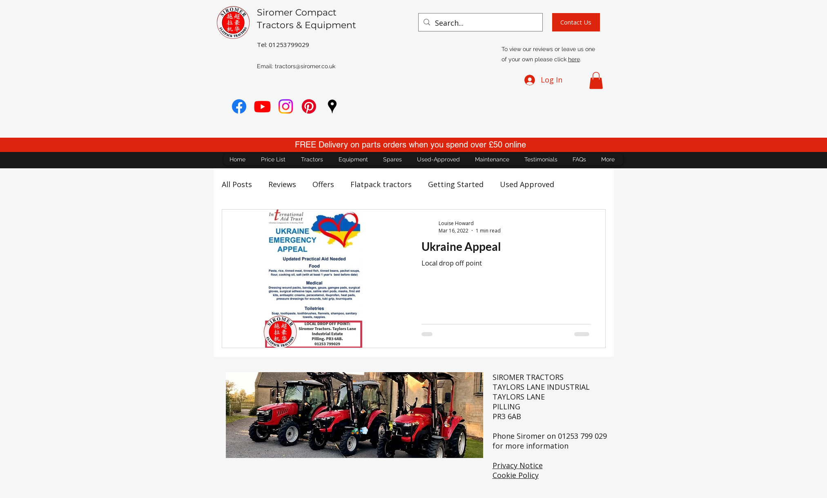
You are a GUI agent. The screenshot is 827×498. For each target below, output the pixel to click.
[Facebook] (239, 106)
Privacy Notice (518, 465)
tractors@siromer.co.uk (305, 66)
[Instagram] (285, 106)
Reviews (282, 184)
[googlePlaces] (332, 106)
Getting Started (456, 184)
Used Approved (527, 184)
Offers (323, 184)
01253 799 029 (582, 436)
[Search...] (480, 23)
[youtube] (262, 106)
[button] (596, 80)
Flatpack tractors (381, 184)
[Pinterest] (309, 106)
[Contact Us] (576, 22)
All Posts (237, 184)
